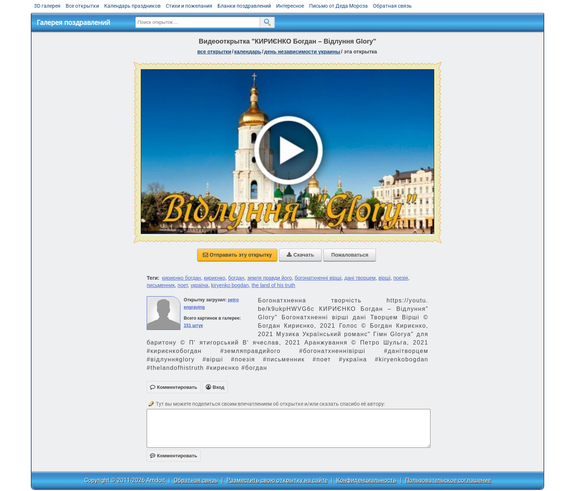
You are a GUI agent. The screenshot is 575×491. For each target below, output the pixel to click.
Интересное (290, 6)
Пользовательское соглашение (448, 480)
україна (199, 285)
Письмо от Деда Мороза (338, 6)
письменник (161, 285)
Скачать (300, 255)
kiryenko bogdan (230, 285)
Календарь (247, 52)
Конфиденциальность (366, 480)
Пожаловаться (349, 255)
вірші (384, 278)
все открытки (214, 52)
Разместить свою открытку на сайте (277, 480)
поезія (400, 278)
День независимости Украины (302, 52)
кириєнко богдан (181, 278)
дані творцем (360, 278)
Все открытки (82, 6)
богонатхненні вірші (318, 278)
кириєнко (215, 278)
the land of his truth (273, 285)
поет (182, 285)
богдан (236, 278)
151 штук (193, 325)
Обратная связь (392, 6)
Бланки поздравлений (244, 6)
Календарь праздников (132, 6)
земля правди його (269, 278)
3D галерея (47, 6)
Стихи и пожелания (189, 6)
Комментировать (173, 455)
